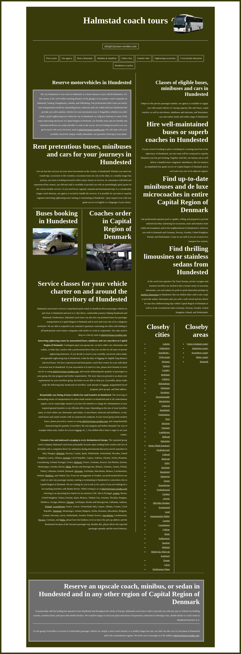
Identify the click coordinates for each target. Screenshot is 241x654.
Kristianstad (164, 507)
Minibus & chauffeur (107, 58)
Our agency (67, 58)
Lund (167, 512)
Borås (167, 534)
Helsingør (165, 388)
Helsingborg (164, 383)
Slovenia (79, 471)
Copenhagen (164, 525)
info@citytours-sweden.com (120, 46)
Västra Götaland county (197, 344)
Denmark (57, 511)
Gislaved (166, 406)
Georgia (66, 458)
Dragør (166, 560)
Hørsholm (165, 441)
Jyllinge (166, 529)
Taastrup (166, 543)
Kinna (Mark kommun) (159, 445)
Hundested (165, 472)
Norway (41, 520)
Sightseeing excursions (165, 58)
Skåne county (202, 357)
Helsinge (166, 423)
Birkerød (166, 459)
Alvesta (166, 498)
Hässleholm (164, 401)
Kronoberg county (200, 353)
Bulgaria (78, 462)
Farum (167, 481)
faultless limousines (150, 294)
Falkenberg (164, 348)
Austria (116, 493)
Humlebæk (165, 410)
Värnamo (165, 428)
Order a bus (127, 58)
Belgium (60, 453)
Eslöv (167, 463)
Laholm (166, 344)
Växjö (167, 565)
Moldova (49, 475)
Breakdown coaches (124, 65)
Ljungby (166, 370)
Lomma (166, 521)
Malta (68, 466)
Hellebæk (165, 375)
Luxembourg (59, 506)
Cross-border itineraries (191, 58)
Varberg (166, 366)
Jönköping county (200, 348)
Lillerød (166, 454)
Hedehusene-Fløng (161, 569)
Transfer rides (143, 58)
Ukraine (70, 502)
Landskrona (164, 432)
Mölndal (166, 547)
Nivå (167, 419)
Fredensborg (164, 414)
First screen (51, 58)
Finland (48, 506)
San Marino (108, 515)
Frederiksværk (163, 450)
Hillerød (166, 437)
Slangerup (165, 476)
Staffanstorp (164, 538)
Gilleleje (166, 379)
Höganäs (166, 361)
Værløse (166, 494)
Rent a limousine (85, 58)
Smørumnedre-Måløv (160, 516)
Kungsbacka (164, 485)
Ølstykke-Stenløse (161, 503)
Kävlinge (165, 467)
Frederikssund (163, 490)
